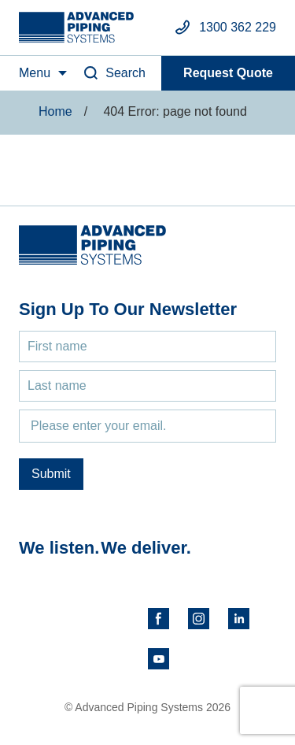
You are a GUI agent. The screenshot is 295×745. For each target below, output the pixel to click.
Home (55, 111)
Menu (34, 73)
